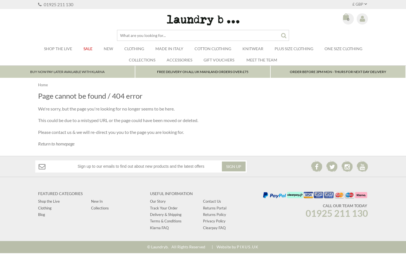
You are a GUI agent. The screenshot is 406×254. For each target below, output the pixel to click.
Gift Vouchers (219, 60)
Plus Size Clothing (294, 48)
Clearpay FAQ (214, 228)
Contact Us (212, 202)
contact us (62, 133)
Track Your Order (164, 209)
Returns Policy (214, 215)
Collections (142, 60)
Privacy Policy (214, 222)
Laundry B (203, 20)
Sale (87, 48)
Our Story (158, 202)
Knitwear (252, 48)
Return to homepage (56, 144)
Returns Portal (214, 209)
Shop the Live (49, 202)
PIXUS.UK (248, 247)
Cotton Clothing (213, 48)
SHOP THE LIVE (58, 48)
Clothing (134, 48)
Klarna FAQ (159, 228)
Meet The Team (261, 60)
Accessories (179, 60)
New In (97, 202)
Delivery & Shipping (166, 215)
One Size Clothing (343, 48)
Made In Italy (169, 48)
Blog (41, 215)
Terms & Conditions (166, 222)
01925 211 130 (55, 4)
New (108, 48)
